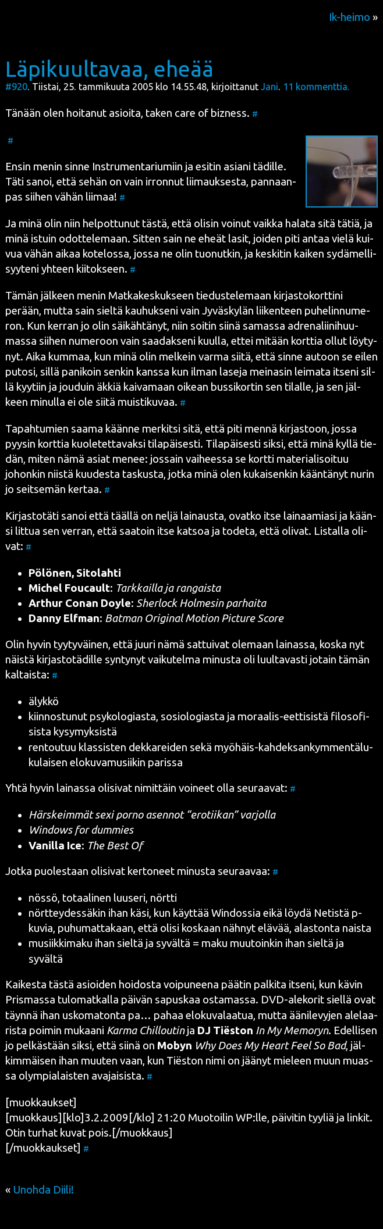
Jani (269, 86)
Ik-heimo (349, 17)
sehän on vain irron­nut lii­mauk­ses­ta (162, 182)
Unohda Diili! (43, 1190)
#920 (16, 86)
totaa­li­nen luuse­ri (104, 898)
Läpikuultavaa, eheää (109, 68)
